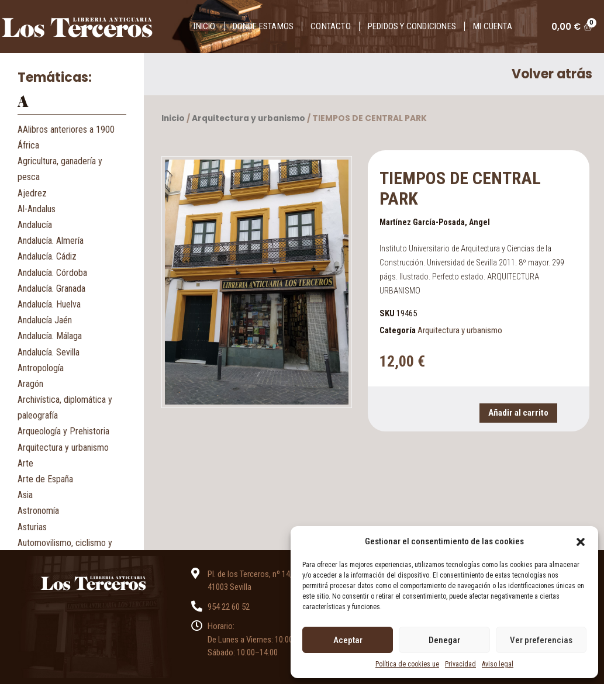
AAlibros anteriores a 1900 (66, 129)
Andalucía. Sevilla (49, 352)
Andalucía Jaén (45, 320)
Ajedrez (32, 193)
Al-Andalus (37, 209)
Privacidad (460, 664)
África (28, 145)
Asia (25, 494)
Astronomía (38, 510)
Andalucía (35, 224)
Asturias (32, 527)
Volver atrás (552, 74)
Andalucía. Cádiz (47, 256)
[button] (580, 541)
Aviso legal (497, 664)
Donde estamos (263, 26)
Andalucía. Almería (51, 240)
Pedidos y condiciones (412, 26)
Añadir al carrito (518, 412)
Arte (25, 463)
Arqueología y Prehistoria (63, 431)
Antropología (41, 368)
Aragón (30, 383)
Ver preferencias (541, 640)
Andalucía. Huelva (49, 304)
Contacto (330, 26)
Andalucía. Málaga (50, 335)
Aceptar (348, 640)
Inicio (204, 26)
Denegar (444, 640)
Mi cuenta (492, 26)
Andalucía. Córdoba (52, 272)
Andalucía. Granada (51, 288)
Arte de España (45, 479)
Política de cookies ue (407, 664)
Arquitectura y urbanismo (63, 447)
